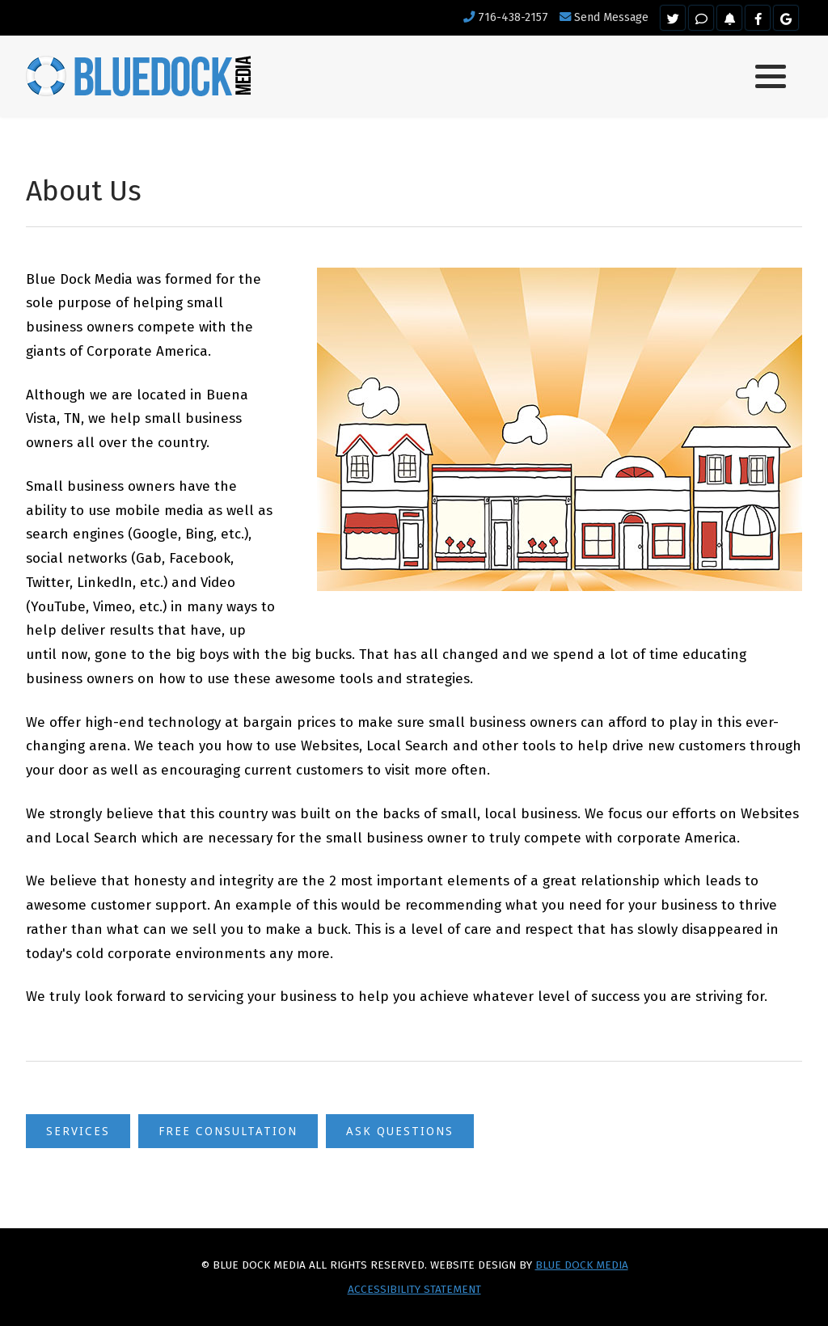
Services (78, 1131)
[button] (770, 77)
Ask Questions (400, 1131)
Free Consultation (228, 1131)
